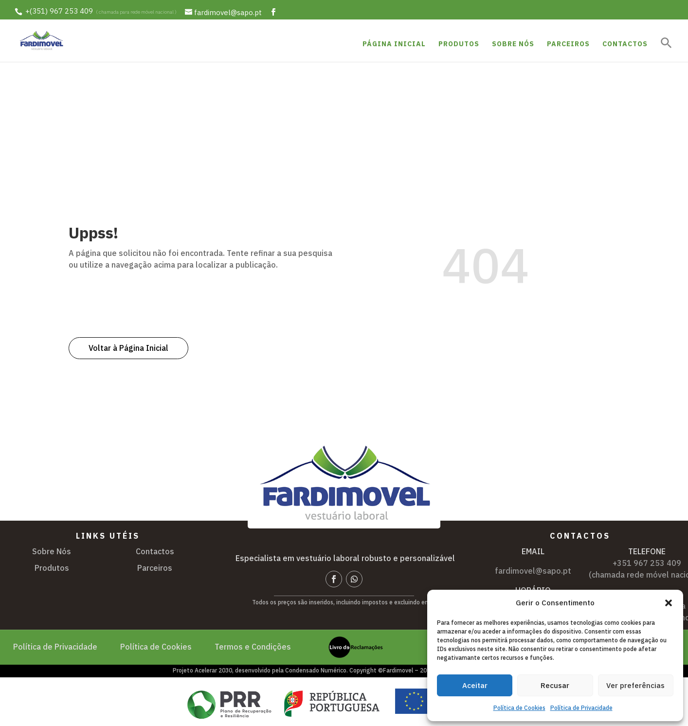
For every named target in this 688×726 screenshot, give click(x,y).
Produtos (458, 44)
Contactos (625, 44)
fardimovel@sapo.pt (533, 571)
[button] (668, 603)
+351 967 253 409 (647, 563)
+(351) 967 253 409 (59, 11)
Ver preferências (635, 685)
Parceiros (568, 44)
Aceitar (475, 685)
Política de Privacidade (581, 707)
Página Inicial (394, 44)
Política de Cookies (519, 707)
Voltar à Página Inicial (128, 348)
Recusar (555, 685)
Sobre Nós (513, 44)
